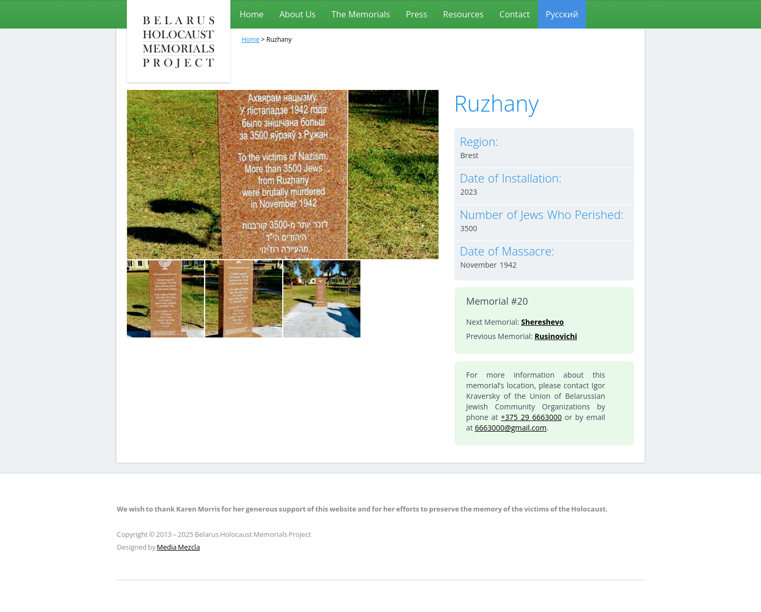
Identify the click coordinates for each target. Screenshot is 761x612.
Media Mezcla (178, 547)
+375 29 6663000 (531, 417)
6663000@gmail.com (510, 428)
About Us (298, 14)
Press (416, 14)
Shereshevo (542, 322)
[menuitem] (562, 14)
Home (252, 14)
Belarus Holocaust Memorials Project (178, 41)
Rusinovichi (556, 336)
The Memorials (360, 14)
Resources (463, 14)
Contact (514, 14)
